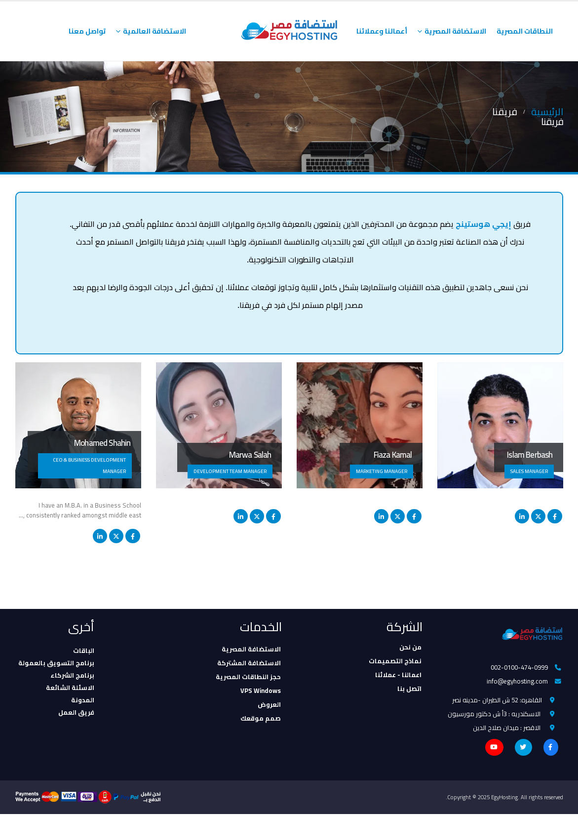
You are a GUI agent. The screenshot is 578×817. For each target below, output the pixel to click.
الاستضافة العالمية (154, 31)
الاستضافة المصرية (455, 31)
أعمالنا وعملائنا (381, 31)
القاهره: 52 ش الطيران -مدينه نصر (497, 701)
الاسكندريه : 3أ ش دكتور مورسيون (494, 716)
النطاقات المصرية (525, 31)
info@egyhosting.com (517, 682)
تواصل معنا (87, 31)
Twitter (538, 516)
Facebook (554, 516)
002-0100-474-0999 (519, 668)
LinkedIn (522, 516)
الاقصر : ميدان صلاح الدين (506, 730)
